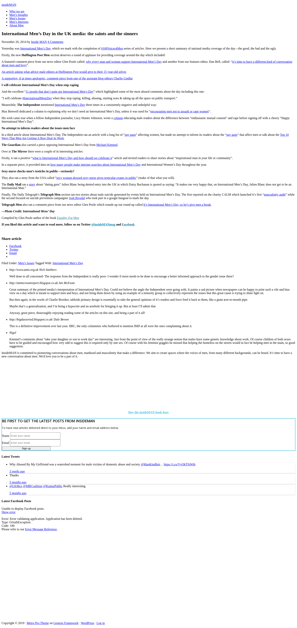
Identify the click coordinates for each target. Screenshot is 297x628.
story (32, 184)
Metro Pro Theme (38, 623)
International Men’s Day (35, 48)
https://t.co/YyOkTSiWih (179, 464)
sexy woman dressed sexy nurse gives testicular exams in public (96, 177)
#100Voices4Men (112, 48)
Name (5, 435)
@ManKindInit (150, 464)
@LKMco (16, 486)
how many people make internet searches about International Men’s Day (95, 164)
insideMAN (9, 4)
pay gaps (130, 134)
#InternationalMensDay (37, 98)
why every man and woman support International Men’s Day (124, 61)
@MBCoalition (32, 486)
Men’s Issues (26, 263)
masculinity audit (275, 194)
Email (5, 442)
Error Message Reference (41, 529)
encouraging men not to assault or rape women (179, 111)
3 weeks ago (17, 471)
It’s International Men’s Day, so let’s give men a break (177, 204)
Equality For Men (68, 217)
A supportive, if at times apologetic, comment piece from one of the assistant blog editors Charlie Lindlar (67, 78)
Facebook (128, 224)
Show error (9, 512)
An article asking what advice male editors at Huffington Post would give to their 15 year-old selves (64, 71)
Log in (101, 623)
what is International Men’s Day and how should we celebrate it (72, 158)
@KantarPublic (53, 486)
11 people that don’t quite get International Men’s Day (59, 91)
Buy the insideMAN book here (148, 412)
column (118, 118)
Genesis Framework (66, 623)
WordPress (87, 623)
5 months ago (18, 482)
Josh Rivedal (77, 198)
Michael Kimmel (107, 144)
